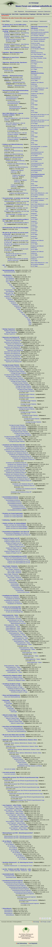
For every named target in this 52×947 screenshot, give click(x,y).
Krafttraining (6, 520)
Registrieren (21, 11)
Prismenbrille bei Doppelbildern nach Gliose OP (16, 531)
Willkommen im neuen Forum (11, 57)
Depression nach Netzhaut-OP (11, 337)
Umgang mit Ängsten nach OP (11, 538)
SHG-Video (39, 14)
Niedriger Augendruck (9, 329)
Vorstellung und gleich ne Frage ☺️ (12, 683)
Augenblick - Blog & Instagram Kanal (13, 52)
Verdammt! (7, 296)
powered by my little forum (26, 945)
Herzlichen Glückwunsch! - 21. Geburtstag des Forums (18, 862)
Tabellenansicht (43, 21)
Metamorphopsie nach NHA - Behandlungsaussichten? (18, 833)
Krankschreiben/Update (23, 592)
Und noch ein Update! (10, 769)
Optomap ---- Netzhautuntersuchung (13, 75)
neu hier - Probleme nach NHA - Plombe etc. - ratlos (17, 869)
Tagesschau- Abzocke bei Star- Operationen (15, 62)
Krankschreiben (12, 580)
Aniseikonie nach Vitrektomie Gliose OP (14, 445)
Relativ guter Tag (8, 293)
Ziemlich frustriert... (16, 756)
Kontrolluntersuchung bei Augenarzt (13, 880)
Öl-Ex (7, 281)
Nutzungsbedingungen (31, 11)
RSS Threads (43, 921)
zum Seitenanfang (22, 943)
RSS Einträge (36, 921)
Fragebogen (33, 14)
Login (15, 11)
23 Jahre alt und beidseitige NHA (12, 607)
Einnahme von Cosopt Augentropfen (13, 513)
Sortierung (25, 21)
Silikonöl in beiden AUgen (10, 715)
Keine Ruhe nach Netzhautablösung (12, 726)
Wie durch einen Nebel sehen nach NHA (14, 734)
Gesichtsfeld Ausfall (8, 874)
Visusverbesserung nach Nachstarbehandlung (15, 90)
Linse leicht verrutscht (9, 772)
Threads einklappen (33, 21)
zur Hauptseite (33, 943)
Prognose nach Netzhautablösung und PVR (15, 556)
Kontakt (49, 921)
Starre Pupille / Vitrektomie (10, 566)
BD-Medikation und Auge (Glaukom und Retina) (29, 765)
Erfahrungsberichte (6, 14)
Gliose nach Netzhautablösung (11, 695)
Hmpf (18, 309)
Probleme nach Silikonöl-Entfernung (13, 144)
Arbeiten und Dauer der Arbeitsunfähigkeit (14, 523)
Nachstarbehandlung (8, 270)
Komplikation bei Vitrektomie (11, 595)
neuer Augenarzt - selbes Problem (12, 805)
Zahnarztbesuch (7, 908)
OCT (4, 265)
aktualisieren (18, 21)
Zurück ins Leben (7, 67)
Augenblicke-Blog (24, 14)
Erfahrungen (6, 700)
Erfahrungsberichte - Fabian (10, 615)
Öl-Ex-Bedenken (7, 275)
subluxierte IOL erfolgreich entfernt (12, 675)
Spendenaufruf (5, 15)
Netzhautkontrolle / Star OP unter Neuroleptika (15, 227)
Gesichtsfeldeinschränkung (10, 497)
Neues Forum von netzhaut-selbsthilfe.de (34, 6)
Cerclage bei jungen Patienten (11, 365)
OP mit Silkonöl (7, 841)
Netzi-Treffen (15, 14)
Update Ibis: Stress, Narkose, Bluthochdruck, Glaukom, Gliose (20, 739)
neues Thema (5, 21)
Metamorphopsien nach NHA (13, 618)
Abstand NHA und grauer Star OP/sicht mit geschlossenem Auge (20, 777)
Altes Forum (46, 14)
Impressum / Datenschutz (44, 11)
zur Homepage (34, 3)
